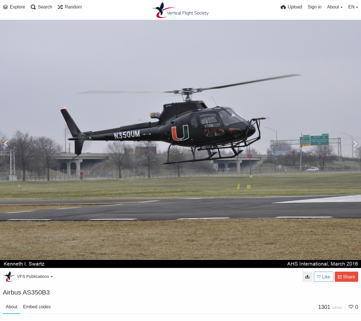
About (11, 306)
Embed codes (37, 306)
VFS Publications (35, 276)
